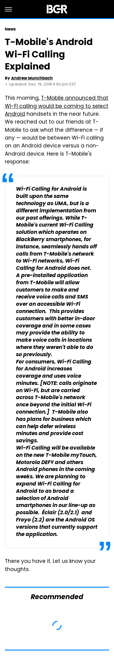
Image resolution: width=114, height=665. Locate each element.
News (10, 29)
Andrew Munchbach (32, 78)
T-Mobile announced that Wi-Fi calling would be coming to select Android (56, 106)
